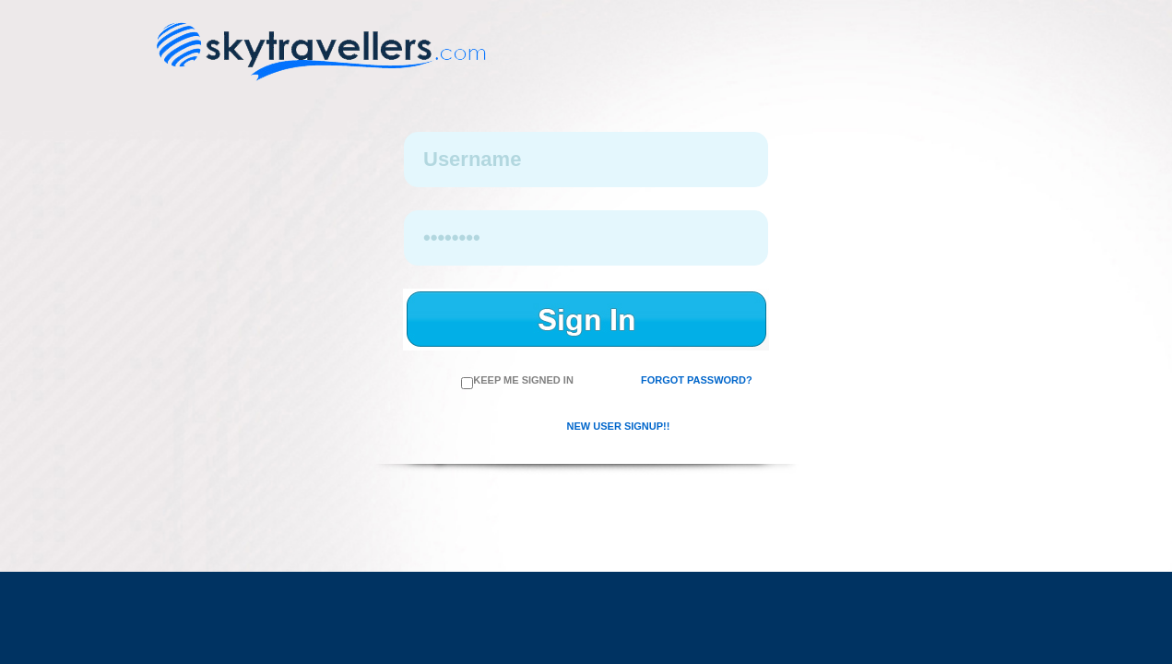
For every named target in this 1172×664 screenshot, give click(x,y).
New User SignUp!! (618, 426)
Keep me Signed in (517, 379)
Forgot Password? (696, 379)
